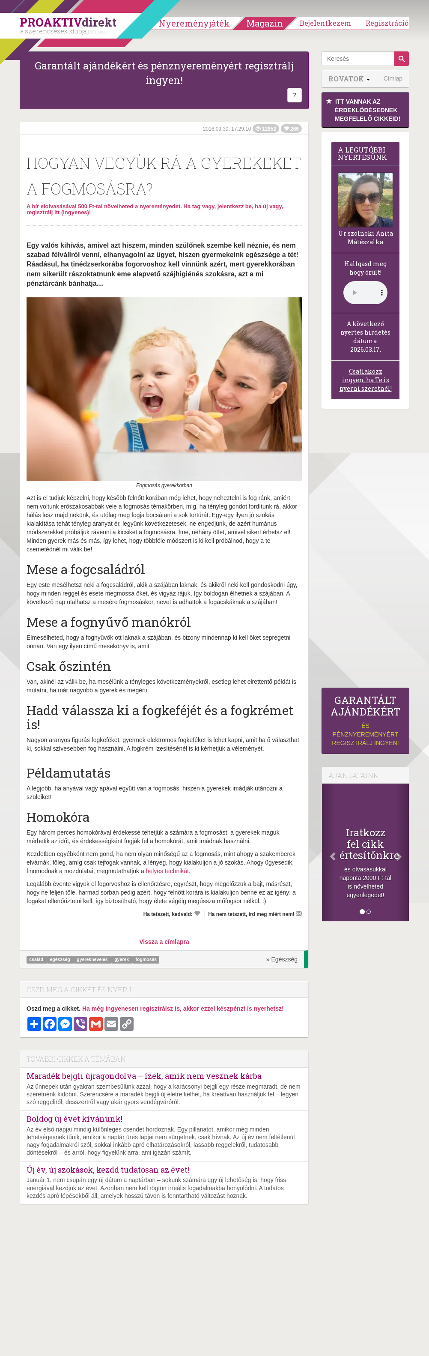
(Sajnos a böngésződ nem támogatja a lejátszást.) (365, 292)
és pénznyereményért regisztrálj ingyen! (365, 720)
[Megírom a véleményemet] (299, 913)
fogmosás (146, 959)
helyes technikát (167, 871)
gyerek (122, 959)
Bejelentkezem (325, 22)
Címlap (393, 78)
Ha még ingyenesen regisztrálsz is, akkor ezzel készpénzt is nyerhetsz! (183, 1008)
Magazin (265, 23)
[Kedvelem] (197, 913)
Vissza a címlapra (164, 941)
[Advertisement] (365, 550)
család (37, 959)
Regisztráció (387, 22)
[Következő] (402, 852)
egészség (61, 959)
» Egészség (282, 959)
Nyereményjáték (194, 23)
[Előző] (328, 852)
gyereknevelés (93, 959)
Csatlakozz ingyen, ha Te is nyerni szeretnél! (366, 379)
